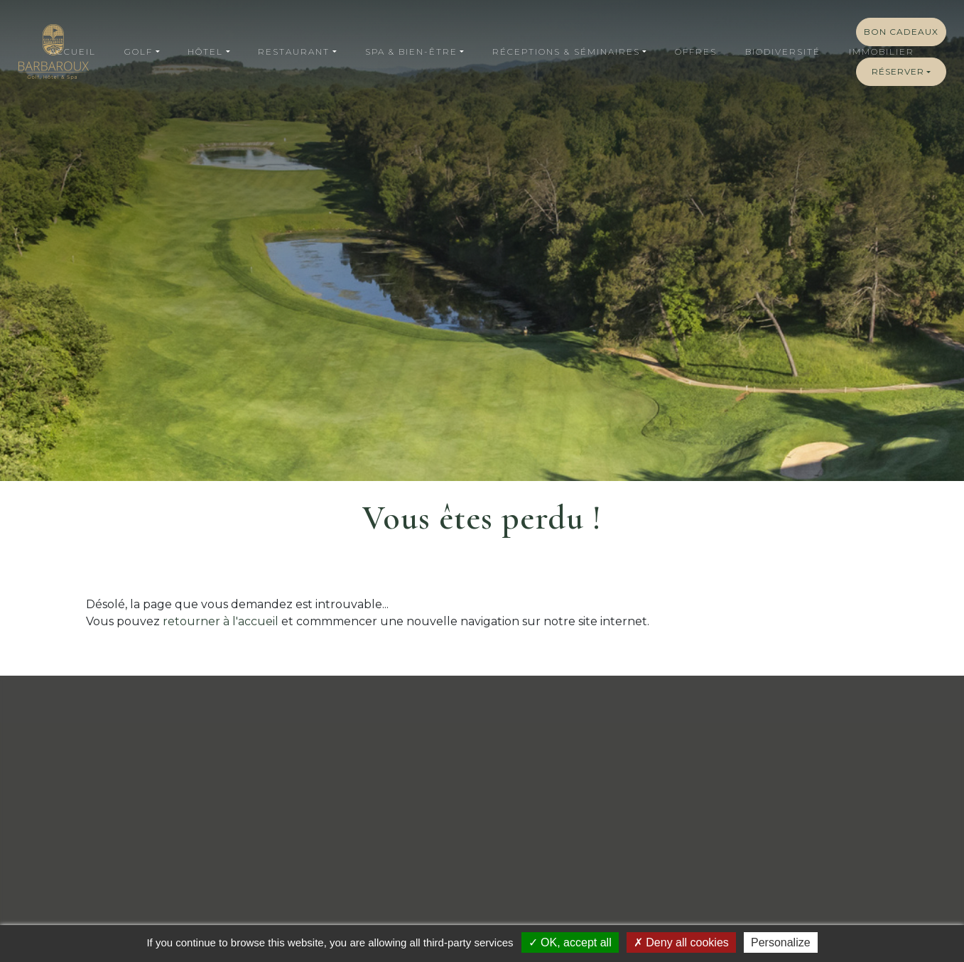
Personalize (781, 942)
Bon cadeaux (901, 31)
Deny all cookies (681, 942)
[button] (142, 52)
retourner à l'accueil (220, 621)
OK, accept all (570, 942)
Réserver (898, 71)
